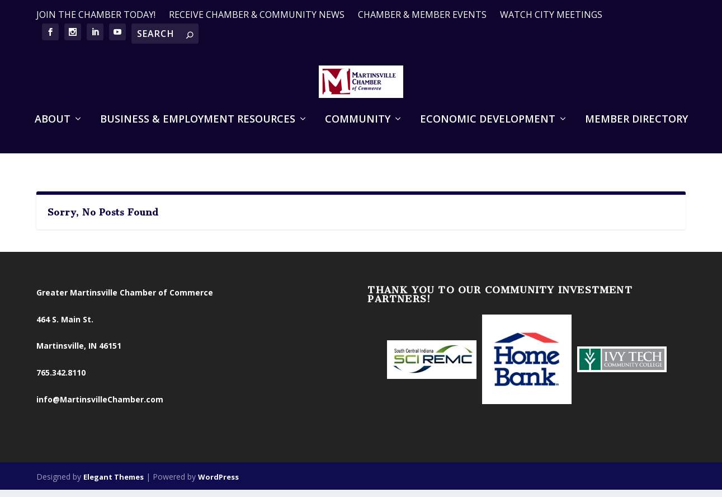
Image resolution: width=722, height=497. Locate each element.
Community (357, 138)
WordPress (218, 480)
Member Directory (636, 138)
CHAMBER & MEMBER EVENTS (422, 14)
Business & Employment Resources (197, 138)
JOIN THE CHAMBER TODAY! (95, 14)
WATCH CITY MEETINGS (551, 14)
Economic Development (487, 138)
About (52, 138)
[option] (431, 364)
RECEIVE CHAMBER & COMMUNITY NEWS (257, 14)
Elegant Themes (113, 480)
